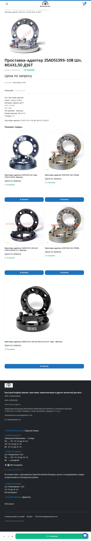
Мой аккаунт (9, 504)
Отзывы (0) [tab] (20, 90)
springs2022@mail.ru (14, 469)
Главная (7, 10)
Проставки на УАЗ (43, 10)
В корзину (53, 536)
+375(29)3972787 (13, 435)
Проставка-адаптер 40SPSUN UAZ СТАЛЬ (62, 248)
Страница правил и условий (14, 517)
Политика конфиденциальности (46, 517)
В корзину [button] (24, 199)
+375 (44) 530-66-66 (14, 430)
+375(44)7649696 (13, 484)
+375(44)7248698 (13, 451)
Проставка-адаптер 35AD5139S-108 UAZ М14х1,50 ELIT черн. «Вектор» (34, 342)
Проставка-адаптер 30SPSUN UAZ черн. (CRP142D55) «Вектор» (21, 176)
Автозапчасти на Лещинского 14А (18, 415)
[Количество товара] (8, 536)
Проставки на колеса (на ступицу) (23, 10)
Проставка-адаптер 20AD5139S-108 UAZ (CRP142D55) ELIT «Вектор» (21, 249)
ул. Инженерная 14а (13, 419)
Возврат (30, 517)
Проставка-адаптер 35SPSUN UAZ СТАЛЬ (62, 175)
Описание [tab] (9, 90)
